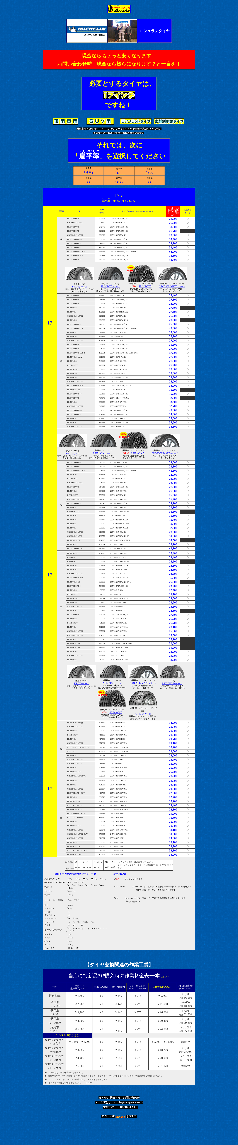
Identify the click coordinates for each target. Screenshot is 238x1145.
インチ (50, 211)
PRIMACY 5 (145, 286)
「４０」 (88, 172)
